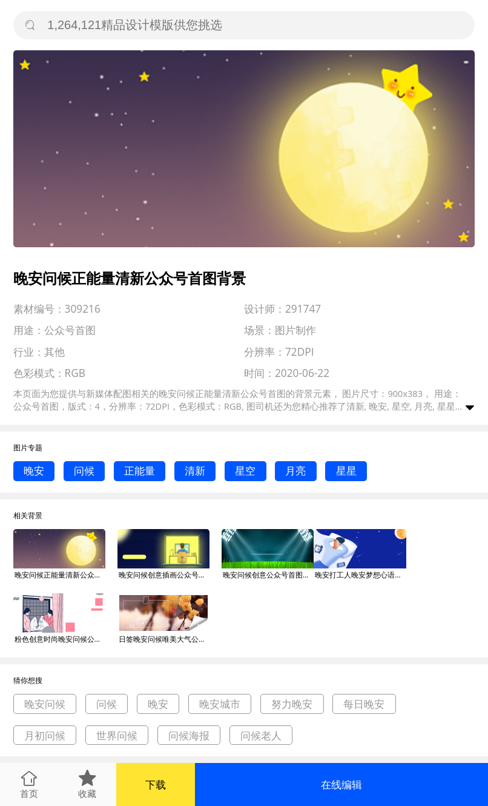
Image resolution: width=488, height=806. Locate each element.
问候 (84, 471)
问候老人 (261, 735)
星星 (346, 471)
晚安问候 (44, 704)
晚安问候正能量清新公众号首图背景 (60, 575)
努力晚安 (291, 704)
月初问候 (44, 735)
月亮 (295, 471)
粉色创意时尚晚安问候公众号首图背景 (60, 639)
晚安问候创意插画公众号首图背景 (164, 575)
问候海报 (188, 735)
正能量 (139, 471)
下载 (155, 784)
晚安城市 (219, 704)
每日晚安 (363, 704)
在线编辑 (341, 784)
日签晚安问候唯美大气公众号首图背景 (164, 639)
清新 (195, 471)
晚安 (34, 471)
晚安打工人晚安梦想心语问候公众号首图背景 (360, 575)
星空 (245, 471)
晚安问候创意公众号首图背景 (268, 575)
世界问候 (116, 735)
